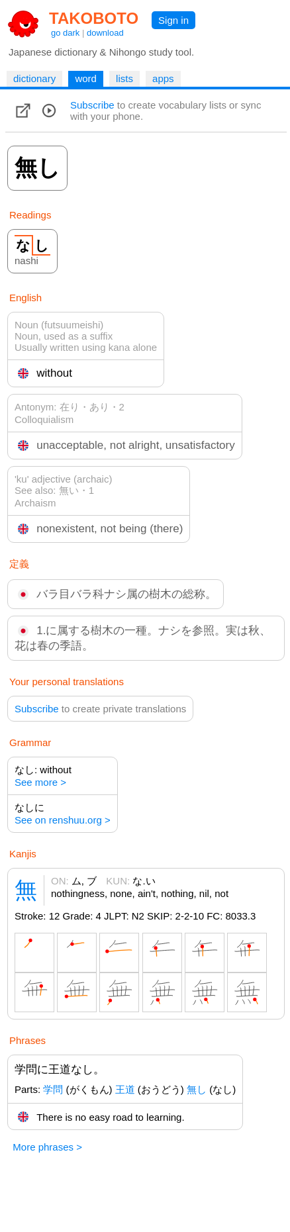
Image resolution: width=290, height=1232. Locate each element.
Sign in (173, 20)
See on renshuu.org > (63, 820)
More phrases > (47, 1147)
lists (124, 78)
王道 (125, 1089)
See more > (40, 782)
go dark (65, 33)
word (86, 78)
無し (197, 1089)
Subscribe (92, 105)
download (105, 33)
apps (163, 78)
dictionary (34, 78)
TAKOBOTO (93, 18)
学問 (53, 1089)
